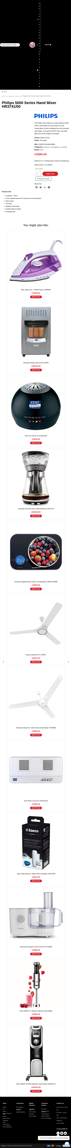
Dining (4, 1122)
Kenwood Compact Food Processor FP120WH (36, 947)
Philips (41, 150)
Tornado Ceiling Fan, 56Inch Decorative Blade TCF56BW (36, 728)
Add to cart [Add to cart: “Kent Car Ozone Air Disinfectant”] (36, 443)
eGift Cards (31, 1113)
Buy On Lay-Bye (32, 1111)
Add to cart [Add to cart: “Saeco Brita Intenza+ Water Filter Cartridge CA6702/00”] (36, 881)
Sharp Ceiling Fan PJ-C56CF (36, 655)
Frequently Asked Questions (45, 1111)
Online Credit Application (32, 1109)
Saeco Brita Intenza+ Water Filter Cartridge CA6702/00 (36, 874)
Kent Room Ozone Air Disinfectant (36, 801)
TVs (4, 1109)
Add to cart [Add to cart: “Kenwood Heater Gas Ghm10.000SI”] (36, 370)
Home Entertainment (7, 1126)
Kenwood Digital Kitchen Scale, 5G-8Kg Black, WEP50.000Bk (36, 582)
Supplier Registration (20, 1112)
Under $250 (64, 147)
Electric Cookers (6, 1118)
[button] (36, 187)
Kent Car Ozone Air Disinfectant (36, 436)
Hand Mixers (18, 96)
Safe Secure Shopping (46, 1118)
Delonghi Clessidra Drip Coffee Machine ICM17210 (36, 509)
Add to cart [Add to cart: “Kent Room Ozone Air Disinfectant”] (36, 808)
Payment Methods (45, 1113)
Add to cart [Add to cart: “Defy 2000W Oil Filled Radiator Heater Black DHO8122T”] (36, 1091)
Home (3, 96)
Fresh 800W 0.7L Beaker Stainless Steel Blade (36, 1011)
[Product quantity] (38, 174)
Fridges (4, 1111)
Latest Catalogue (32, 1116)
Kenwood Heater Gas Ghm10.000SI (36, 363)
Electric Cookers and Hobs (7, 1114)
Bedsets (4, 1107)
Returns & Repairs (45, 1116)
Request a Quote (43, 178)
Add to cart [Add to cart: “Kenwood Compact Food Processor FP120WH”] (36, 954)
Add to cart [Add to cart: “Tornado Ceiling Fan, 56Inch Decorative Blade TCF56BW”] (36, 735)
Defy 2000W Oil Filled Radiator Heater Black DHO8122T (36, 1084)
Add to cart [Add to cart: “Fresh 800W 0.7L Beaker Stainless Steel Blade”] (36, 1018)
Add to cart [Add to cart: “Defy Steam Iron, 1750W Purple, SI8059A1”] (36, 297)
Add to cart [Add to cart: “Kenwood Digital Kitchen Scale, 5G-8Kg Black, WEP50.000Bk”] (36, 589)
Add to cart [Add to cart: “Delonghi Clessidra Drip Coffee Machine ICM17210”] (36, 516)
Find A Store (44, 1109)
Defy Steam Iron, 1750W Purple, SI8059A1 (36, 290)
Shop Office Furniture (18, 1109)
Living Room (5, 1120)
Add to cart (50, 174)
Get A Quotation (19, 1107)
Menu (4, 91)
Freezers (5, 1116)
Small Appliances (10, 96)
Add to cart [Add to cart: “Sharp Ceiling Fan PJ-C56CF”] (36, 662)
